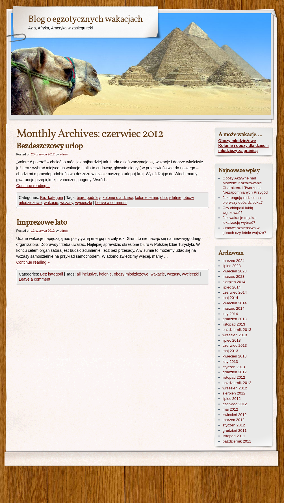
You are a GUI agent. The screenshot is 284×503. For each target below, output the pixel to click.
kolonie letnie (146, 197)
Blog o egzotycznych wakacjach (85, 19)
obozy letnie (170, 197)
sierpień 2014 (234, 282)
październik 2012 (237, 383)
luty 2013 (230, 361)
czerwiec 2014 (235, 292)
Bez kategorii (51, 197)
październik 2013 (237, 330)
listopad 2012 (234, 377)
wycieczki (83, 202)
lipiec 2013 (232, 340)
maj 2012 (230, 409)
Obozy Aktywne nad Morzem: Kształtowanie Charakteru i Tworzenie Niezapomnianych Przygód (245, 185)
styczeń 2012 (234, 425)
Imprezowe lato (41, 222)
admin (64, 154)
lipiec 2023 (232, 266)
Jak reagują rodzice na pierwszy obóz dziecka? (243, 200)
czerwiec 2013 (235, 345)
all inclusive (87, 274)
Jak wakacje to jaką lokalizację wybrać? (239, 220)
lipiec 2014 (232, 287)
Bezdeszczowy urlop (49, 146)
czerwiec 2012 (235, 404)
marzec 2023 (234, 276)
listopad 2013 (234, 324)
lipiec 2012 (232, 398)
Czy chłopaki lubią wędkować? (238, 210)
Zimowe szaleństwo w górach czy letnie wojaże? (244, 230)
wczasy (66, 202)
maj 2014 (230, 298)
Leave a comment (111, 202)
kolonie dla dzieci (118, 197)
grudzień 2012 (235, 372)
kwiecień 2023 (235, 271)
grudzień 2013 (235, 319)
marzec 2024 (234, 261)
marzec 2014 (234, 308)
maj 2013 (230, 351)
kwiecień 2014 (235, 303)
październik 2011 (237, 441)
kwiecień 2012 (235, 415)
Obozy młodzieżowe (237, 140)
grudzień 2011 (235, 430)
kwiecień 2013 (235, 356)
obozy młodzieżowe (131, 274)
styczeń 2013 (234, 367)
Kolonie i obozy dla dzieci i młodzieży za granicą (243, 148)
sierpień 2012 (234, 393)
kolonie (105, 274)
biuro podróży (88, 197)
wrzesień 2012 (235, 388)
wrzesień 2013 (235, 335)
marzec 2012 (234, 420)
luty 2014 (230, 314)
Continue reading (33, 185)
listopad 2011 (234, 436)
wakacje (51, 202)
